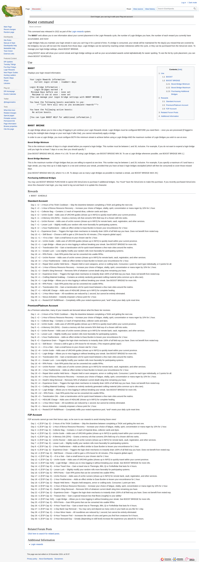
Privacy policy (32, 559)
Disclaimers (58, 559)
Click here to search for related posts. (44, 533)
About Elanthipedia (46, 559)
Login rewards (78, 31)
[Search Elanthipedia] (177, 9)
